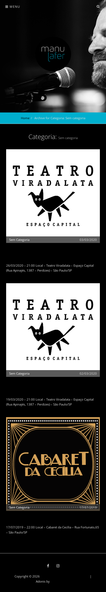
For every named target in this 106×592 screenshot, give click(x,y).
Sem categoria (19, 240)
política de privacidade (73, 576)
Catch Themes (60, 581)
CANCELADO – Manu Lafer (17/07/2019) (35, 518)
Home (25, 118)
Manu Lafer (48, 576)
